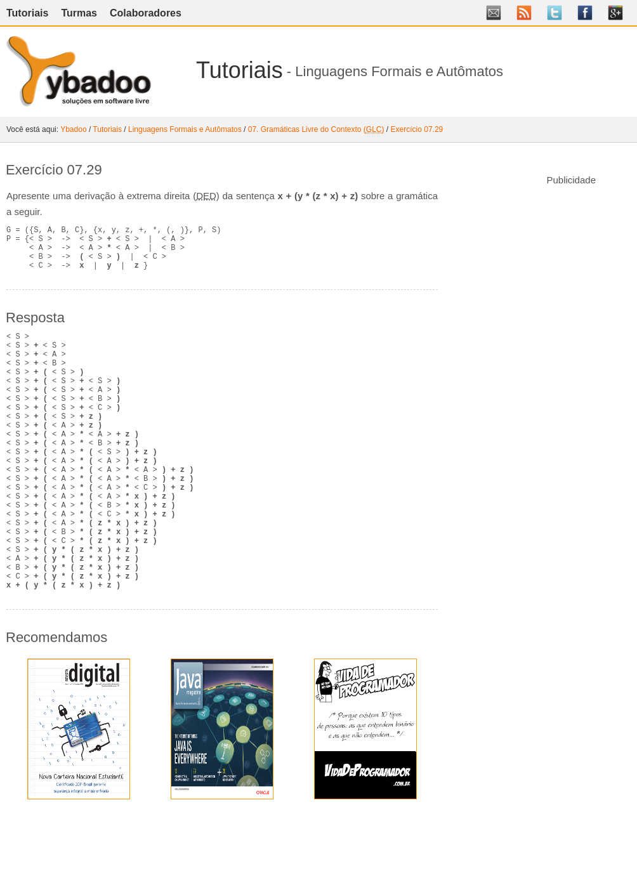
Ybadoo (73, 129)
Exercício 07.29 (417, 129)
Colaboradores (145, 13)
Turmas (79, 13)
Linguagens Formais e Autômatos (185, 129)
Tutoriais (27, 13)
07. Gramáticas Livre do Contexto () (316, 129)
